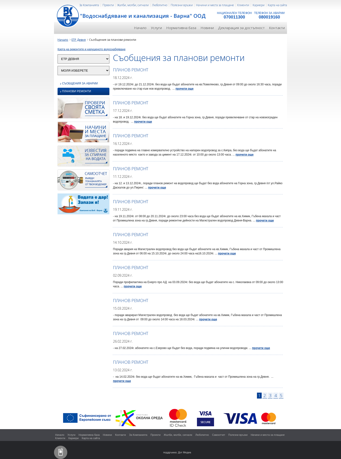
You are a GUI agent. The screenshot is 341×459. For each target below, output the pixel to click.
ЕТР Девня (79, 40)
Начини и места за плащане (215, 5)
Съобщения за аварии (79, 83)
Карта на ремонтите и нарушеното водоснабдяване (92, 49)
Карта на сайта (277, 5)
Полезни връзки (182, 5)
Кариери (259, 5)
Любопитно (159, 5)
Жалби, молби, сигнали (133, 5)
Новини (207, 27)
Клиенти (243, 5)
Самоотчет (218, 434)
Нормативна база (181, 27)
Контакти (277, 27)
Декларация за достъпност (241, 27)
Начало (140, 27)
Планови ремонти (75, 91)
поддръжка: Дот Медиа (177, 452)
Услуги (156, 27)
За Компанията (89, 5)
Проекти (108, 5)
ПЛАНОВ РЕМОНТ (130, 70)
